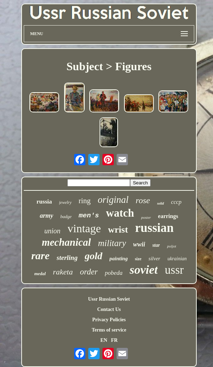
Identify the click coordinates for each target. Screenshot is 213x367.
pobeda (114, 272)
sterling (67, 257)
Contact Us (109, 309)
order (88, 271)
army (46, 215)
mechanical (66, 242)
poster (146, 217)
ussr (174, 269)
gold (93, 255)
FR (114, 340)
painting (119, 258)
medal (40, 273)
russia (44, 201)
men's (89, 215)
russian (154, 228)
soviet (144, 269)
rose (143, 200)
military (112, 243)
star (156, 245)
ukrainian (176, 258)
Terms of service (109, 330)
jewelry (65, 202)
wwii (139, 244)
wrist (118, 229)
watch (120, 213)
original (113, 199)
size (138, 258)
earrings (168, 216)
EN (103, 340)
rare (40, 255)
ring (85, 200)
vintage (84, 228)
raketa (63, 271)
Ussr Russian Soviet (109, 299)
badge (66, 216)
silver (154, 258)
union (52, 231)
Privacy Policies (108, 319)
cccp (176, 202)
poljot (171, 246)
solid (160, 203)
